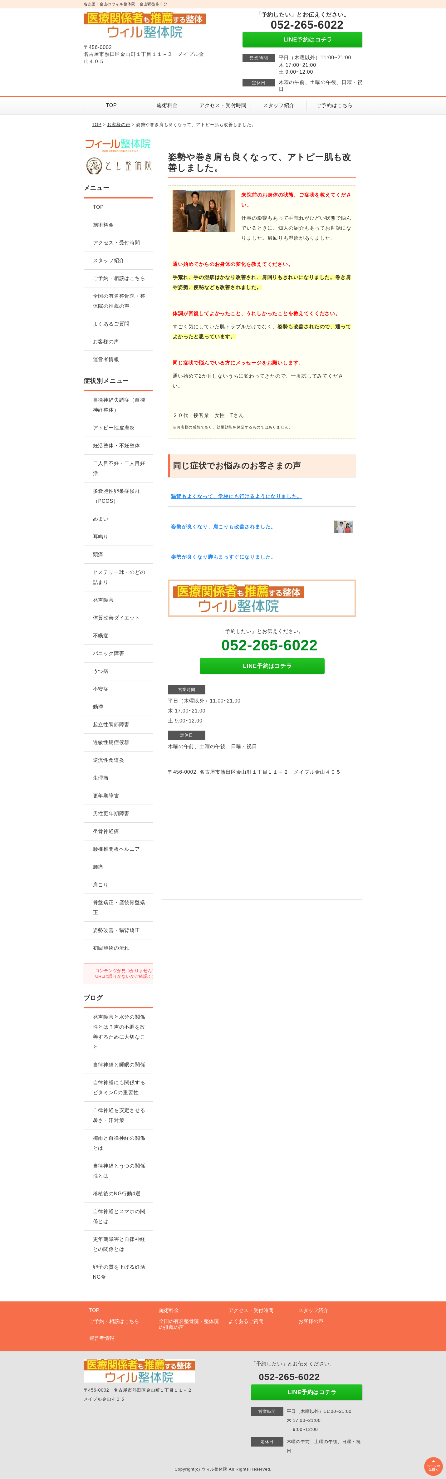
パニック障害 (109, 653)
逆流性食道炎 (109, 760)
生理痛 (101, 778)
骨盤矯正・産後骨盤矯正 (119, 907)
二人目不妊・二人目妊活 (119, 468)
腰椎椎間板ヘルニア (116, 849)
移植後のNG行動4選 (117, 1193)
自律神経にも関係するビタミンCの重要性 (119, 1087)
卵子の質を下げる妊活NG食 (119, 1272)
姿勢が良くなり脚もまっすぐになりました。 (223, 557)
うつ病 (101, 671)
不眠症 (101, 635)
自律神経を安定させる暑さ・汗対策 (119, 1115)
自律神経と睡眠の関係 (119, 1064)
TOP (111, 105)
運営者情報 (106, 359)
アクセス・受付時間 (223, 105)
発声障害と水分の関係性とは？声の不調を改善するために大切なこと (119, 1032)
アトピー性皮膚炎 (114, 427)
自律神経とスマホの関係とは (119, 1216)
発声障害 (103, 600)
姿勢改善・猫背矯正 (116, 930)
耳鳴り (101, 536)
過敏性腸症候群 (111, 742)
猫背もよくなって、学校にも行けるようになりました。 (236, 496)
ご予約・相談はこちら (119, 278)
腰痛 (98, 866)
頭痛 (98, 554)
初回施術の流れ (111, 948)
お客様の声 (118, 124)
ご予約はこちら (334, 105)
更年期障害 (106, 795)
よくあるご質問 (111, 323)
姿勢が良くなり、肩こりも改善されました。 (223, 526)
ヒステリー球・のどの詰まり (119, 577)
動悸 (98, 706)
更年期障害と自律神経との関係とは (119, 1244)
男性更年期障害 (111, 813)
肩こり (101, 884)
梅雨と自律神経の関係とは (119, 1143)
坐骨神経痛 (106, 831)
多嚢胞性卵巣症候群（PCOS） (116, 496)
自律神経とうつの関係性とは (119, 1170)
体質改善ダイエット (116, 617)
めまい (101, 519)
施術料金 (167, 105)
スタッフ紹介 (279, 105)
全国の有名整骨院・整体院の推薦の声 (119, 301)
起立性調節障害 (111, 724)
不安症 (101, 689)
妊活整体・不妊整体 (116, 445)
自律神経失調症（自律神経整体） (119, 405)
